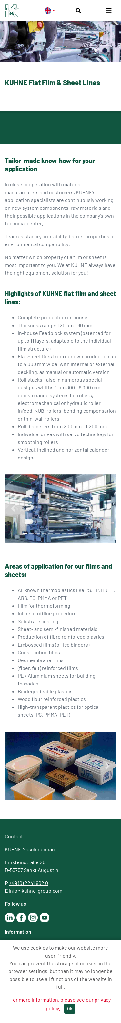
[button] (13, 508)
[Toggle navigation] (109, 11)
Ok (69, 1008)
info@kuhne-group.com (35, 890)
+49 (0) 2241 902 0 (28, 883)
